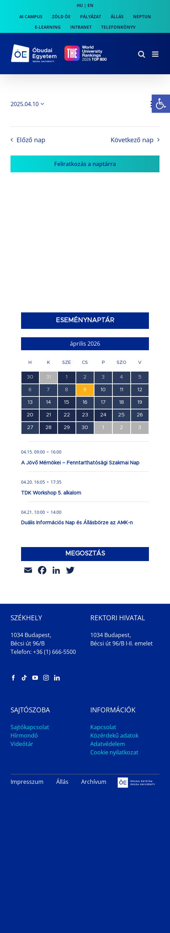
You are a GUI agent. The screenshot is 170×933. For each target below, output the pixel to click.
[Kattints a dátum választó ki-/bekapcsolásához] (28, 104)
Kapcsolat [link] (103, 727)
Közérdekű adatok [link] (114, 735)
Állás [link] (62, 782)
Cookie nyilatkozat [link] (114, 752)
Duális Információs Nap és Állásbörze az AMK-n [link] (77, 522)
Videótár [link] (22, 744)
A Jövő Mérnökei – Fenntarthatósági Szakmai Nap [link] (80, 463)
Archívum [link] (93, 782)
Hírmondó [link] (24, 735)
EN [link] (90, 5)
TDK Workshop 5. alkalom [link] (51, 493)
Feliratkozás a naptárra (85, 164)
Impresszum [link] (27, 782)
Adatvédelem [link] (107, 744)
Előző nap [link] (31, 140)
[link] (161, 104)
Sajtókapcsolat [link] (30, 727)
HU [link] (80, 5)
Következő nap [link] (132, 140)
